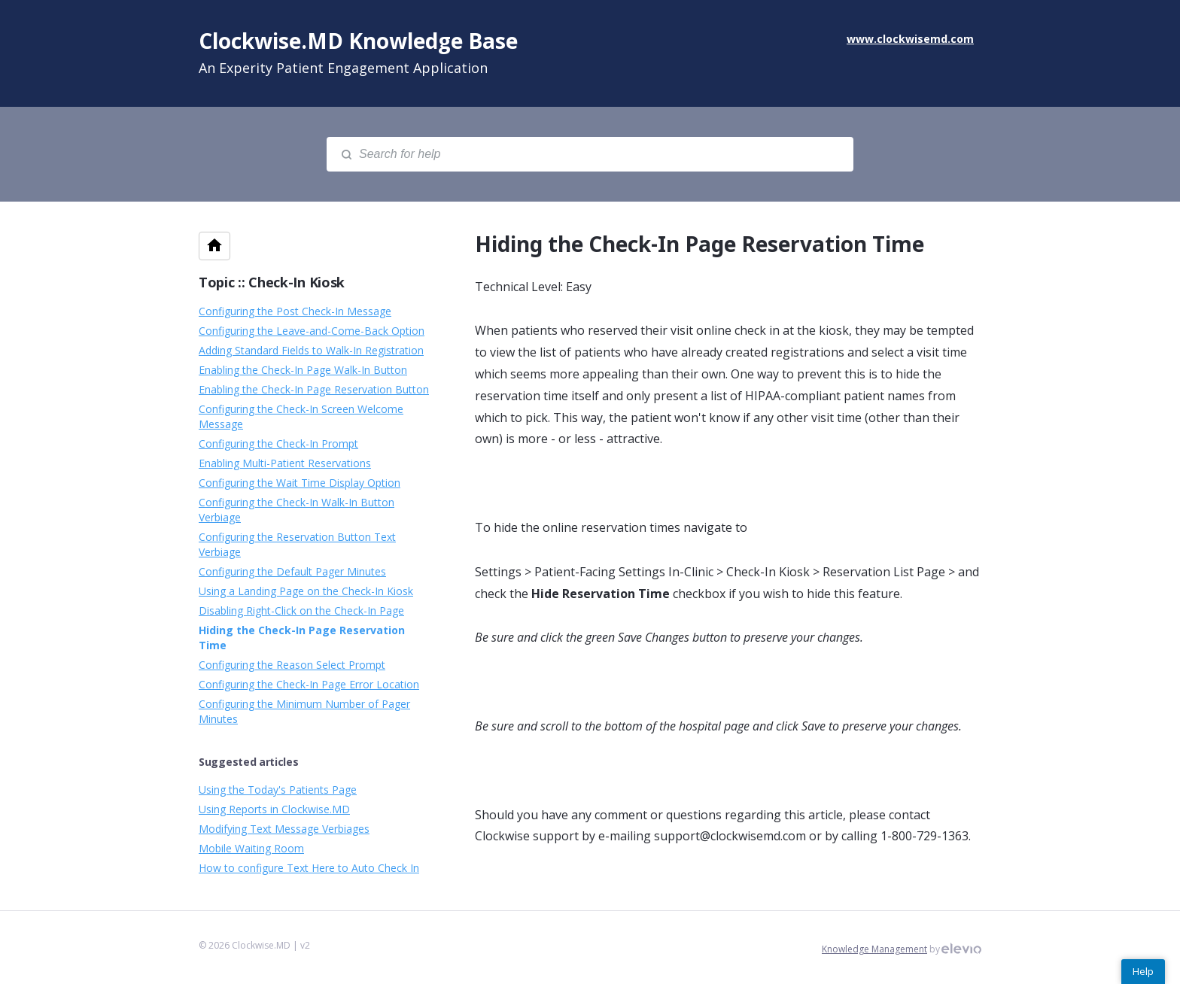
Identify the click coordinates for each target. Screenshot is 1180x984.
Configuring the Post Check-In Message (295, 311)
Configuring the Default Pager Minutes (292, 571)
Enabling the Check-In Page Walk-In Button (303, 370)
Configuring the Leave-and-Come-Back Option (311, 330)
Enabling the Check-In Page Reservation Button (314, 389)
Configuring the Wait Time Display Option (299, 482)
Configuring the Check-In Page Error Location (309, 684)
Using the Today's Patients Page (278, 789)
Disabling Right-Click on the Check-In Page (301, 610)
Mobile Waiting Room (251, 848)
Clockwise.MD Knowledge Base (358, 40)
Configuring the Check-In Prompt (278, 443)
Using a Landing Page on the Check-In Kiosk (306, 591)
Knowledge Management (874, 949)
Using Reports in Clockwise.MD (274, 809)
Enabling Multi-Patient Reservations (285, 463)
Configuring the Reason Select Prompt (292, 665)
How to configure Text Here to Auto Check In (309, 868)
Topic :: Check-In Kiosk (272, 282)
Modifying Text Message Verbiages (284, 829)
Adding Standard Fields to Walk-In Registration (311, 350)
